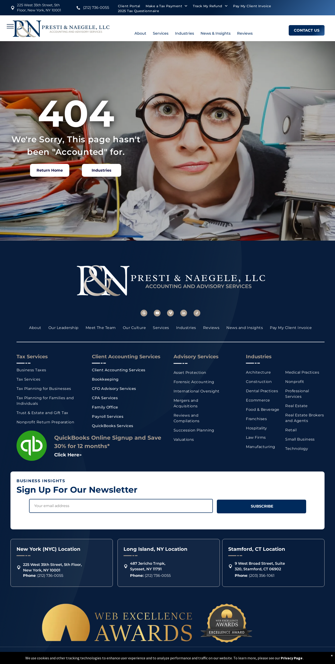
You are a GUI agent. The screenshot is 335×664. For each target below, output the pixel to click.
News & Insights (216, 33)
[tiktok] (197, 314)
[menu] (10, 26)
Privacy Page (291, 658)
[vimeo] (170, 314)
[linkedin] (183, 314)
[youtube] (157, 314)
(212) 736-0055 (96, 7)
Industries (184, 33)
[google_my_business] (144, 314)
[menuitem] (129, 6)
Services (160, 33)
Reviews (245, 33)
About (140, 33)
